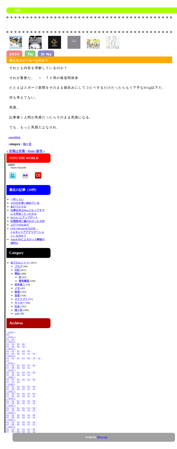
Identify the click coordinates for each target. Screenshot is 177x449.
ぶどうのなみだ (20, 224)
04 (7, 334)
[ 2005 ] (11, 405)
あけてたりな (18, 206)
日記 (17, 269)
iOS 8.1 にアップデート (24, 217)
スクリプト (21, 299)
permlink (14, 137)
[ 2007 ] (11, 391)
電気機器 (24, 280)
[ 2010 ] (11, 370)
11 (28, 353)
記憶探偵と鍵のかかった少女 (28, 221)
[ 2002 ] (11, 427)
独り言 (27, 144)
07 (7, 346)
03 (13, 344)
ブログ (18, 266)
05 (18, 344)
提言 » (40, 151)
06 (23, 344)
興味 (17, 273)
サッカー (20, 302)
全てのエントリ (20, 262)
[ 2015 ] (11, 337)
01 (7, 339)
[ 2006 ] (11, 398)
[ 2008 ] (11, 384)
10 (23, 346)
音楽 (17, 295)
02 (13, 351)
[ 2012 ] (11, 356)
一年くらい (17, 199)
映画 (17, 291)
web (17, 313)
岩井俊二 (20, 284)
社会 (17, 306)
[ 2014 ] (11, 341)
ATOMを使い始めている (25, 202)
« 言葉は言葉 (15, 151)
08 (13, 346)
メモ (17, 288)
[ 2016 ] (11, 332)
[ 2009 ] (11, 377)
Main (31, 151)
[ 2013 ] (11, 349)
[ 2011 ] (10, 363)
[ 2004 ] (11, 413)
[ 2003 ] (11, 420)
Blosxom (102, 437)
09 (18, 346)
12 (34, 353)
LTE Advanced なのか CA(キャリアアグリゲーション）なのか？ (27, 232)
